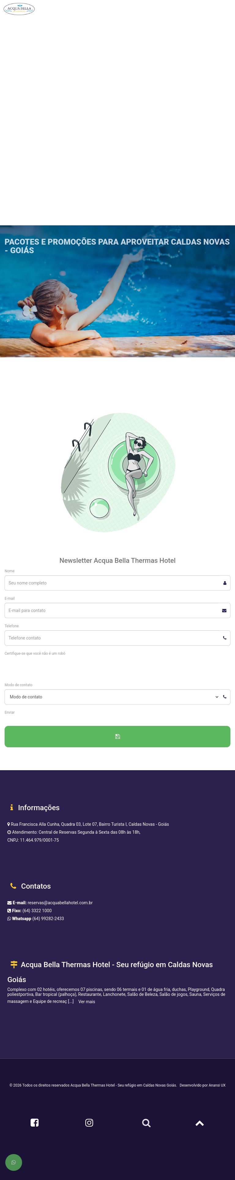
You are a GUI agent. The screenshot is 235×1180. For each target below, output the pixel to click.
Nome (9, 571)
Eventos (12, 140)
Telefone (12, 626)
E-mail (10, 598)
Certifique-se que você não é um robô (35, 653)
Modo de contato (18, 685)
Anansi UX (217, 1085)
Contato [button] (14, 161)
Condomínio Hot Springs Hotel (33, 75)
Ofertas (12, 118)
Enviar (10, 712)
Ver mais (86, 1001)
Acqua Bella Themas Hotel (30, 53)
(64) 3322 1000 (37, 910)
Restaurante (16, 96)
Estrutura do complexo (26, 31)
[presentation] (51, 670)
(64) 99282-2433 (48, 918)
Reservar (25, 195)
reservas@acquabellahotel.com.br (60, 902)
